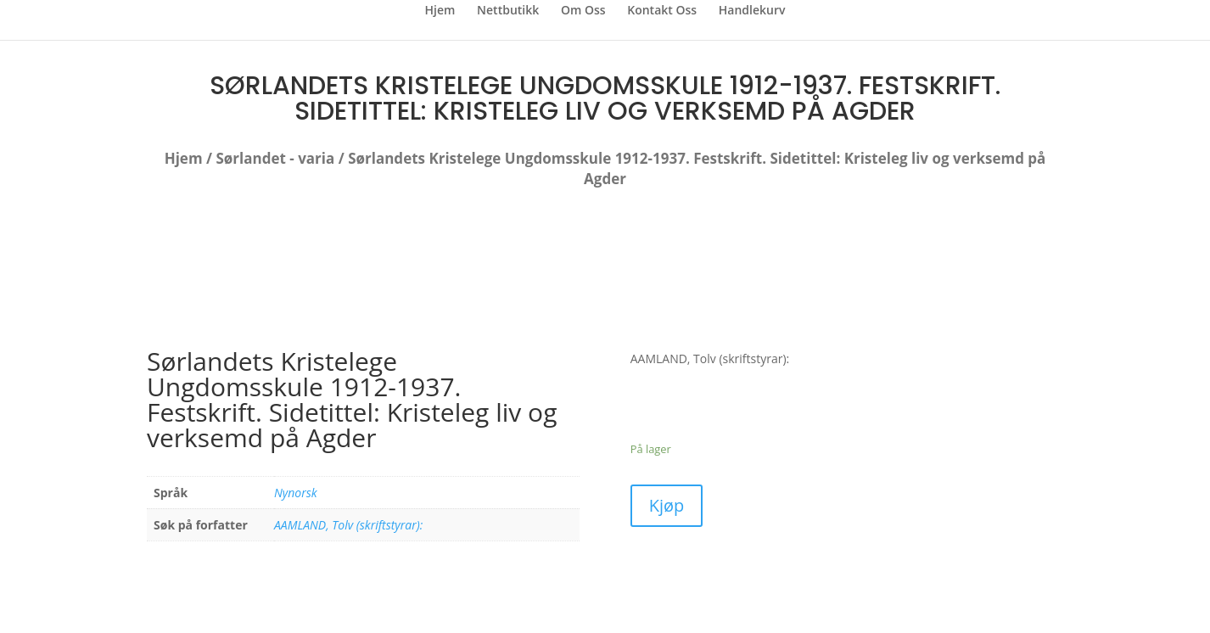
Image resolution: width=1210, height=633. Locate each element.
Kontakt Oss (662, 11)
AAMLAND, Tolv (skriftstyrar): (348, 525)
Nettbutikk (508, 11)
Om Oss (583, 11)
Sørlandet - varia (275, 158)
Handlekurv (752, 11)
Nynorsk (295, 493)
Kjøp (667, 505)
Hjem (440, 11)
